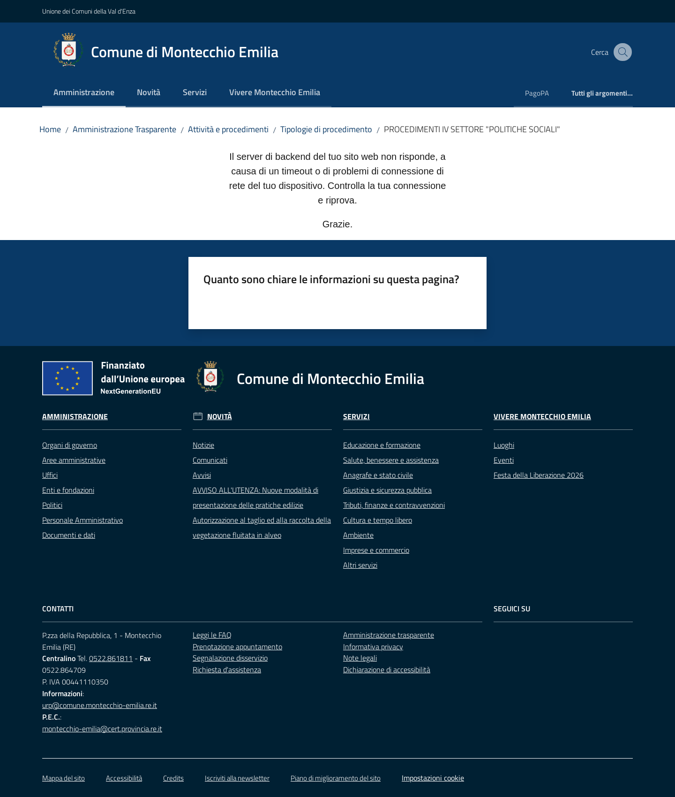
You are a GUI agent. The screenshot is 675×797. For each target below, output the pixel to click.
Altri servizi (360, 565)
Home (50, 129)
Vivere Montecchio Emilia (542, 416)
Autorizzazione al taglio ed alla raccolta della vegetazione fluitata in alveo (262, 527)
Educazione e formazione (381, 445)
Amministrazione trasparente (388, 634)
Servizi (356, 416)
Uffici (50, 475)
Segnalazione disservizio (230, 657)
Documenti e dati (68, 535)
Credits (173, 778)
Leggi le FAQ (212, 634)
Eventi (504, 460)
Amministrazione (75, 416)
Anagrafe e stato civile (378, 475)
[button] (621, 52)
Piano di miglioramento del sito (336, 778)
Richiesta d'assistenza (227, 669)
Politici (52, 505)
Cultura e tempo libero (377, 520)
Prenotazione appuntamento (237, 646)
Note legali (360, 657)
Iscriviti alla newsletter (237, 778)
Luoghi (504, 445)
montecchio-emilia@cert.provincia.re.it (102, 728)
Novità (219, 416)
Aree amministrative (73, 460)
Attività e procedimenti (228, 129)
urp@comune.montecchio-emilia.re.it (99, 705)
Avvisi (202, 475)
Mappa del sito (63, 778)
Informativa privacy (373, 646)
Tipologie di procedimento (326, 129)
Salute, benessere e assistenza (391, 460)
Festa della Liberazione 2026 (539, 475)
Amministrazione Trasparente (124, 129)
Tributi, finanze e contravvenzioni (394, 505)
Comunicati (210, 460)
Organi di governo (69, 445)
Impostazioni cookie (433, 777)
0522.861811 (111, 658)
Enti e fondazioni (68, 490)
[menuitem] (84, 93)
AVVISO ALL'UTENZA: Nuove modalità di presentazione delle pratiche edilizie (255, 497)
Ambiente (358, 535)
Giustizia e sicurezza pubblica (387, 490)
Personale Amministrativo (82, 520)
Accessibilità (124, 778)
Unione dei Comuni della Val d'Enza (88, 11)
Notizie (203, 445)
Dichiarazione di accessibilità (386, 669)
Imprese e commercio (376, 550)
